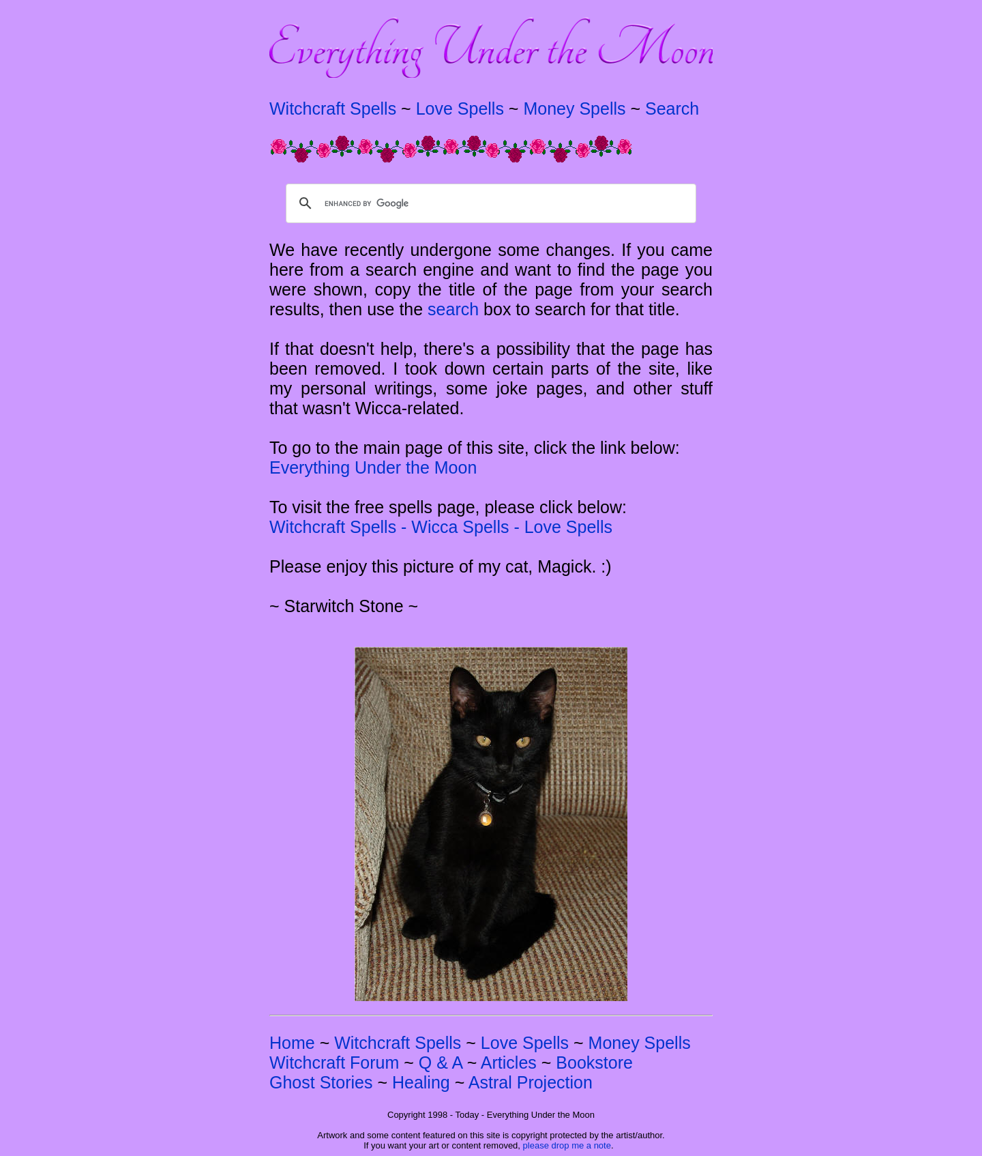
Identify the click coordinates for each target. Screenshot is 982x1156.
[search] (489, 203)
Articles (509, 1062)
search (453, 309)
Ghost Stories (320, 1082)
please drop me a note (567, 1145)
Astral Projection (530, 1082)
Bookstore (594, 1062)
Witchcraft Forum (334, 1062)
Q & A (440, 1062)
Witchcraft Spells (332, 108)
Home (292, 1042)
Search (672, 108)
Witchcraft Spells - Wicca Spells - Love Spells (440, 526)
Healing (421, 1082)
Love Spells (460, 108)
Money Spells (574, 108)
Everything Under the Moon (373, 467)
